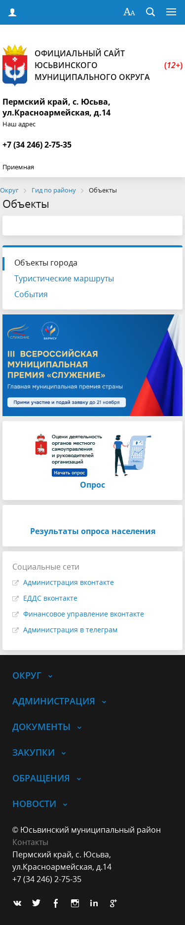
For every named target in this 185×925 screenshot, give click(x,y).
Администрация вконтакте (68, 582)
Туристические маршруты (64, 278)
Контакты (30, 842)
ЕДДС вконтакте (50, 598)
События (31, 294)
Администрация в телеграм (70, 629)
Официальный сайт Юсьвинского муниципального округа (92, 65)
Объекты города (45, 262)
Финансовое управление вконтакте (83, 613)
